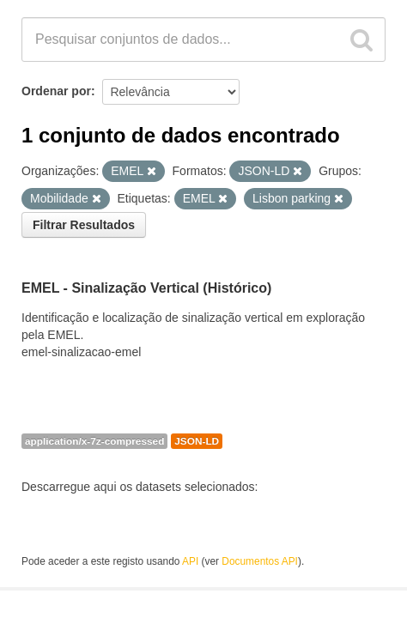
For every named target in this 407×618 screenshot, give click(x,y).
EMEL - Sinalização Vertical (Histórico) (146, 288)
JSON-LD (196, 441)
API (190, 561)
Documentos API (260, 561)
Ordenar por (56, 91)
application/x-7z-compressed (94, 441)
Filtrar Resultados (84, 225)
